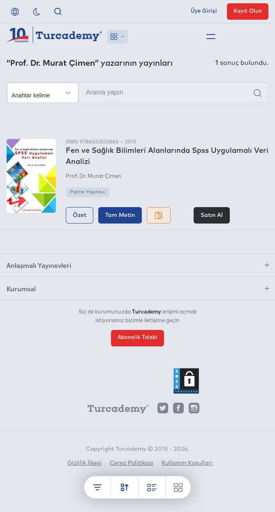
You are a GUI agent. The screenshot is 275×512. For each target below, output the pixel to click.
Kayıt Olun (247, 11)
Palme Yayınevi (87, 192)
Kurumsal (21, 288)
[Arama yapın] (137, 92)
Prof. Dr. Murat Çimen (93, 176)
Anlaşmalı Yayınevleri (39, 265)
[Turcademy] (114, 410)
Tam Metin (120, 215)
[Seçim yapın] (43, 93)
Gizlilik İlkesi (84, 463)
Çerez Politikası (131, 463)
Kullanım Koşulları (187, 463)
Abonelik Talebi (137, 337)
